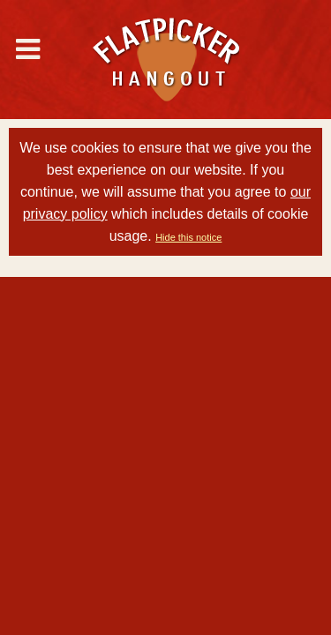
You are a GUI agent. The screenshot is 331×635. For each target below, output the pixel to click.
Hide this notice (188, 237)
